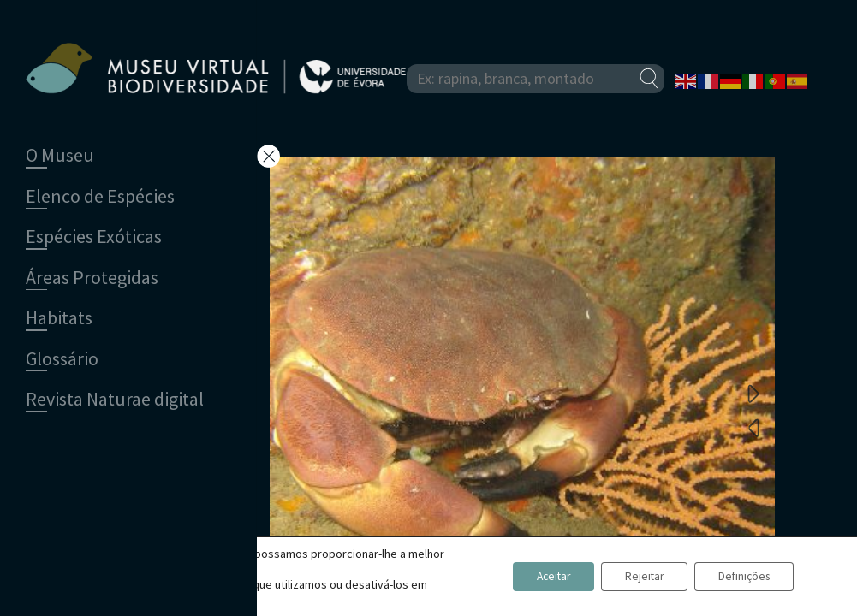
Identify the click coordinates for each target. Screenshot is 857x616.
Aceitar (539, 576)
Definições (741, 576)
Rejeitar (636, 576)
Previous (753, 426)
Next (753, 392)
